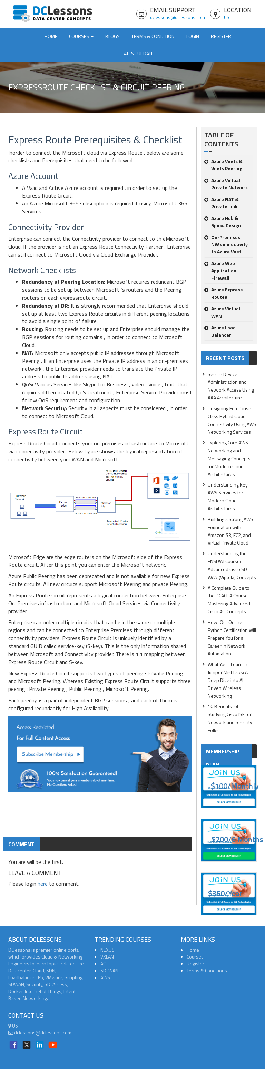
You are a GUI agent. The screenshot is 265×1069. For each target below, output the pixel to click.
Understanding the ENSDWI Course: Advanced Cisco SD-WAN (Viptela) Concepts (232, 565)
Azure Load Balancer (220, 331)
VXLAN (107, 956)
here (43, 883)
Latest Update (138, 53)
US (226, 17)
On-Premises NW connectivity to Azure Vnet (226, 244)
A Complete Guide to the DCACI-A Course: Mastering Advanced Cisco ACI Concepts (229, 599)
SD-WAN (109, 970)
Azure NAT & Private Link (221, 202)
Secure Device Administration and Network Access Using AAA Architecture (231, 386)
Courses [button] (81, 36)
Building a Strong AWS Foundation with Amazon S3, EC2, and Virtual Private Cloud (230, 531)
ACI (103, 963)
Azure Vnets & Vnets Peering (223, 164)
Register (221, 36)
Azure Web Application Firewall (220, 270)
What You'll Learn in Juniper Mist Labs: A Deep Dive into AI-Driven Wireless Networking (228, 680)
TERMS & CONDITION (153, 36)
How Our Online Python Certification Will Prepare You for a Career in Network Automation (232, 637)
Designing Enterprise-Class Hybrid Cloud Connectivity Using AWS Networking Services (232, 420)
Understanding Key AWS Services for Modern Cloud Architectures (228, 496)
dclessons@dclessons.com (177, 17)
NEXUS (107, 949)
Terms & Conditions (207, 970)
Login (192, 36)
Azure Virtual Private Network (226, 183)
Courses (195, 956)
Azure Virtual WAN (222, 312)
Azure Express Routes (223, 293)
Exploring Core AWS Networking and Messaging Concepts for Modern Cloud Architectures (229, 458)
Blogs (112, 36)
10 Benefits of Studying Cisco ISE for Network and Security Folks (230, 718)
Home (51, 36)
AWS (105, 977)
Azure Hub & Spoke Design (222, 221)
